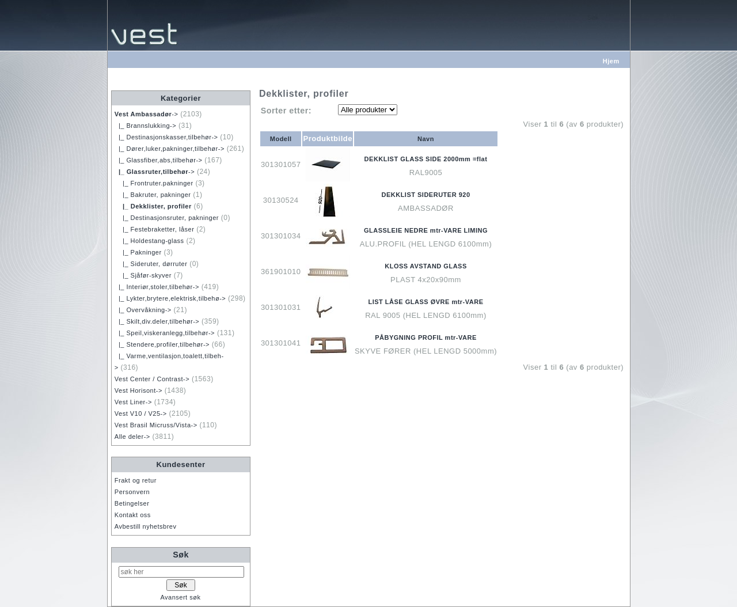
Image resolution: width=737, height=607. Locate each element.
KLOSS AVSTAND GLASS (426, 266)
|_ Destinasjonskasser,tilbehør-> (166, 137)
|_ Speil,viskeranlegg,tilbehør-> (165, 332)
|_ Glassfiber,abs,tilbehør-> (159, 160)
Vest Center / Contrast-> (152, 378)
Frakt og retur (136, 480)
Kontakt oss (133, 514)
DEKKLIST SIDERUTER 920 (425, 194)
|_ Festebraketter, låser (155, 229)
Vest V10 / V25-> (141, 413)
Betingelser (132, 503)
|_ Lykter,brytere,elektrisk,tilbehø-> (170, 298)
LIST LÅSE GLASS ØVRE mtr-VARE (425, 301)
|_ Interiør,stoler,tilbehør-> (157, 286)
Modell (281, 138)
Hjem (611, 61)
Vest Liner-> (133, 402)
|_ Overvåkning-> (143, 309)
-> (146, 114)
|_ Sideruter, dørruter (151, 263)
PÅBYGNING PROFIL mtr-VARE (426, 337)
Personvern (132, 491)
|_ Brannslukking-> (145, 125)
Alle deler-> (132, 436)
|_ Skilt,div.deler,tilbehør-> (157, 321)
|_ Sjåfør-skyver (143, 275)
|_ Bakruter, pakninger (153, 194)
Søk (181, 554)
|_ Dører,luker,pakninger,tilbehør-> (170, 148)
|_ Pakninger (138, 252)
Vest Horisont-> (138, 390)
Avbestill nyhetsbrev (146, 526)
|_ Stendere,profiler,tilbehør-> (162, 344)
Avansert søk (180, 597)
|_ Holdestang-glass (149, 240)
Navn (425, 138)
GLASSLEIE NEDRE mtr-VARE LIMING (426, 230)
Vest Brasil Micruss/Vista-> (156, 425)
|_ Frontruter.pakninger (154, 183)
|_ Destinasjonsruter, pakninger (167, 217)
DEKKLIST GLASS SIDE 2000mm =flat (426, 158)
